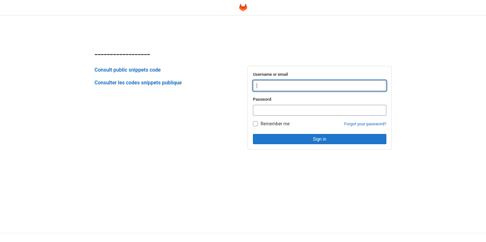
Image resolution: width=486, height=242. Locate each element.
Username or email (270, 74)
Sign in (319, 139)
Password (262, 99)
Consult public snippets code (128, 70)
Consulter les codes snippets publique (138, 83)
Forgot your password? (365, 123)
